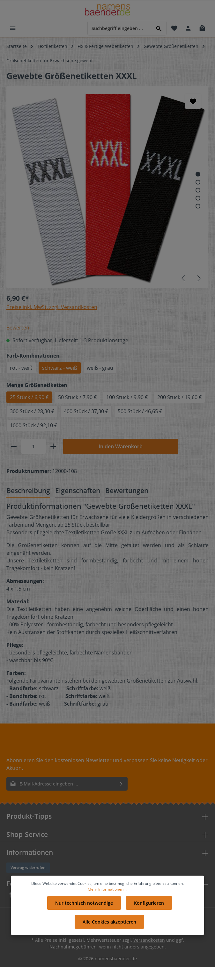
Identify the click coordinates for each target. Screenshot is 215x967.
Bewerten (17, 327)
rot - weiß (21, 367)
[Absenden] (121, 784)
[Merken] (193, 101)
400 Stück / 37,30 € (86, 411)
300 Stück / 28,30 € (32, 411)
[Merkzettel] (174, 28)
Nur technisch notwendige (84, 905)
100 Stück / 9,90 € (127, 397)
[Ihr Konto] (188, 28)
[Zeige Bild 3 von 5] (198, 190)
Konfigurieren (149, 905)
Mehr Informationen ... (107, 891)
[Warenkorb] (202, 28)
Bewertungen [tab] (126, 490)
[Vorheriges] (183, 278)
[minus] (13, 446)
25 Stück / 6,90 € (29, 397)
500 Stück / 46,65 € (140, 411)
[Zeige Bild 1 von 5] (198, 174)
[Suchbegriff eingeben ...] (119, 28)
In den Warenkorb (121, 446)
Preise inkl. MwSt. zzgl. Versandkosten (51, 307)
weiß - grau (100, 367)
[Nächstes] (198, 278)
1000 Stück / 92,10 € (33, 425)
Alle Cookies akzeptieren (109, 924)
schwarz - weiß (59, 367)
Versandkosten (149, 940)
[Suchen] (159, 28)
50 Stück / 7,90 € (77, 397)
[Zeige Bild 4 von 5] (198, 198)
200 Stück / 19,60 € (179, 397)
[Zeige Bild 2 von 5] (198, 182)
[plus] (53, 446)
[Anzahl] (33, 446)
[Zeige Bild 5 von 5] (198, 206)
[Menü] (12, 28)
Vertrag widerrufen (28, 867)
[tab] (28, 491)
